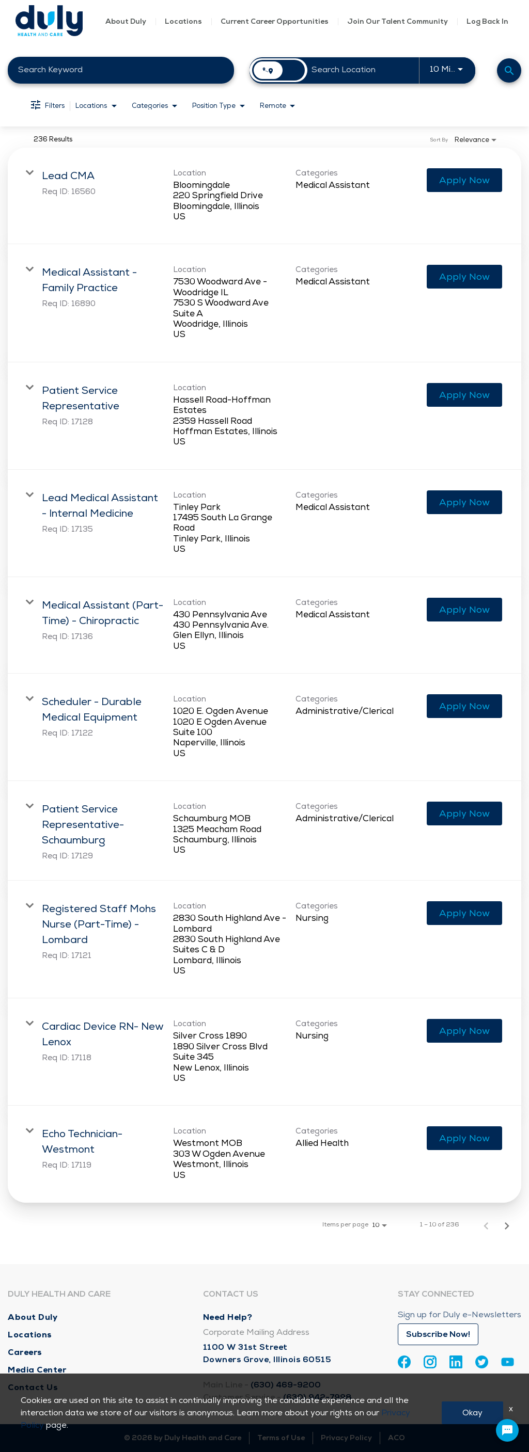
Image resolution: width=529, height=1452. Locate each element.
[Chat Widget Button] (507, 1430)
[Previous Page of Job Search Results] (486, 1225)
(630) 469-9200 (286, 1385)
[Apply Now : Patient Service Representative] (464, 395)
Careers (25, 1352)
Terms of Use (281, 1437)
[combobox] (121, 70)
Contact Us (33, 1387)
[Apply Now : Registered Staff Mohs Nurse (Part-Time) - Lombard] (464, 913)
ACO (396, 1437)
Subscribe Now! (438, 1334)
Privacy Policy (346, 1437)
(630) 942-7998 (317, 1397)
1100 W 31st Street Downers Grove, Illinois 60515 (267, 1353)
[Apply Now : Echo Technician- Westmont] (464, 1138)
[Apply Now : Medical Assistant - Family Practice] (464, 277)
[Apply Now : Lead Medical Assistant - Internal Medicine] (464, 502)
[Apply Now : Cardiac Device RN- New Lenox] (464, 1031)
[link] (264, 196)
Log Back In (487, 21)
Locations (183, 21)
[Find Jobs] (509, 70)
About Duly (125, 21)
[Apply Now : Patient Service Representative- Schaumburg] (464, 813)
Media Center (37, 1369)
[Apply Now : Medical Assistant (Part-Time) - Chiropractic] (464, 609)
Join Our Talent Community (397, 21)
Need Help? (228, 1317)
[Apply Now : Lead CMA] (464, 180)
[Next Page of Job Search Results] (506, 1225)
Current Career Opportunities (275, 21)
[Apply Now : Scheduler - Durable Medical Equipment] (464, 706)
